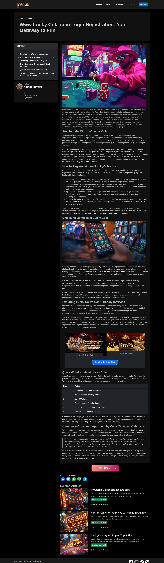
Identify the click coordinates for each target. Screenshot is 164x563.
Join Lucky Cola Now (104, 362)
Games (99, 4)
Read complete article (99, 499)
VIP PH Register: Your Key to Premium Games (118, 512)
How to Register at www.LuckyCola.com (37, 57)
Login (132, 4)
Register (143, 4)
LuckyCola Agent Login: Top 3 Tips (112, 535)
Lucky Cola (87, 422)
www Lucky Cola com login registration (108, 272)
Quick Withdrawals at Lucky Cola (34, 70)
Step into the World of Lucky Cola (34, 54)
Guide (108, 4)
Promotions (121, 4)
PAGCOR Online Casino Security (110, 489)
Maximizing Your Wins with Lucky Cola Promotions (95, 213)
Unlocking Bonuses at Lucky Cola (34, 61)
